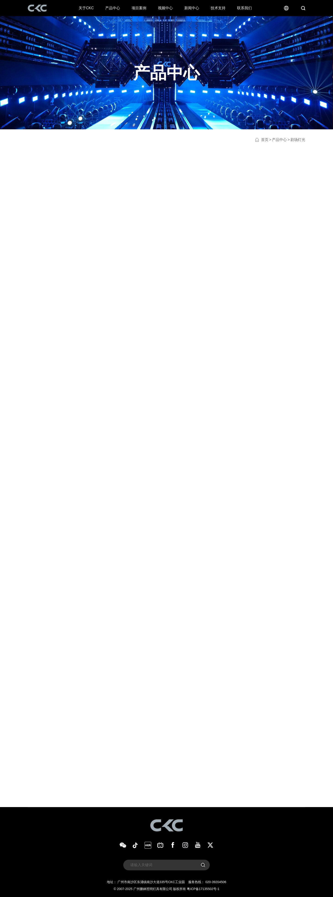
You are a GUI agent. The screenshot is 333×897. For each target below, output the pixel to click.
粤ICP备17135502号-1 (203, 889)
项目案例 (139, 8)
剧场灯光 (297, 140)
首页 (264, 140)
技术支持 (218, 8)
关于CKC (86, 8)
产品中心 (112, 8)
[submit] (203, 865)
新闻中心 (191, 8)
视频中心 (165, 8)
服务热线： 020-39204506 (207, 882)
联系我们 (244, 8)
